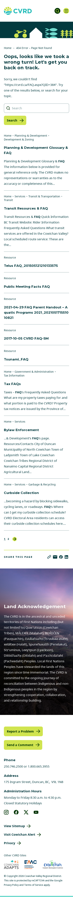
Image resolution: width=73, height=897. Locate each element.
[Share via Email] (55, 557)
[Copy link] (49, 557)
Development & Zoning (19, 139)
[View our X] (26, 812)
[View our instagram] (6, 812)
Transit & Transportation (44, 196)
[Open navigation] (66, 11)
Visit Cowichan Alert (19, 834)
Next (14, 539)
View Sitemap (14, 826)
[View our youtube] (36, 812)
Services (20, 196)
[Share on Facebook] (61, 557)
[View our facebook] (16, 812)
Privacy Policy (11, 885)
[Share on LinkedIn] (66, 557)
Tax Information (14, 375)
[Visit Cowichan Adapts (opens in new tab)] (11, 864)
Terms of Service (33, 885)
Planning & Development (31, 135)
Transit (8, 200)
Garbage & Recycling (42, 484)
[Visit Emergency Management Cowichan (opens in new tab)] (31, 864)
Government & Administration (34, 371)
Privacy (9, 843)
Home (7, 48)
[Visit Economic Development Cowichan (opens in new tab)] (53, 864)
